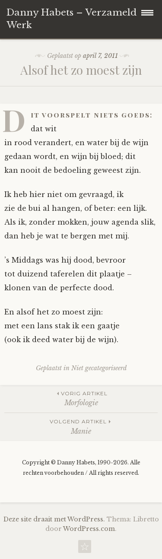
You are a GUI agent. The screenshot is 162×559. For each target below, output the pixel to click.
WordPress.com (89, 529)
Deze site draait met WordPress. (54, 519)
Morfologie (81, 398)
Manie (81, 426)
